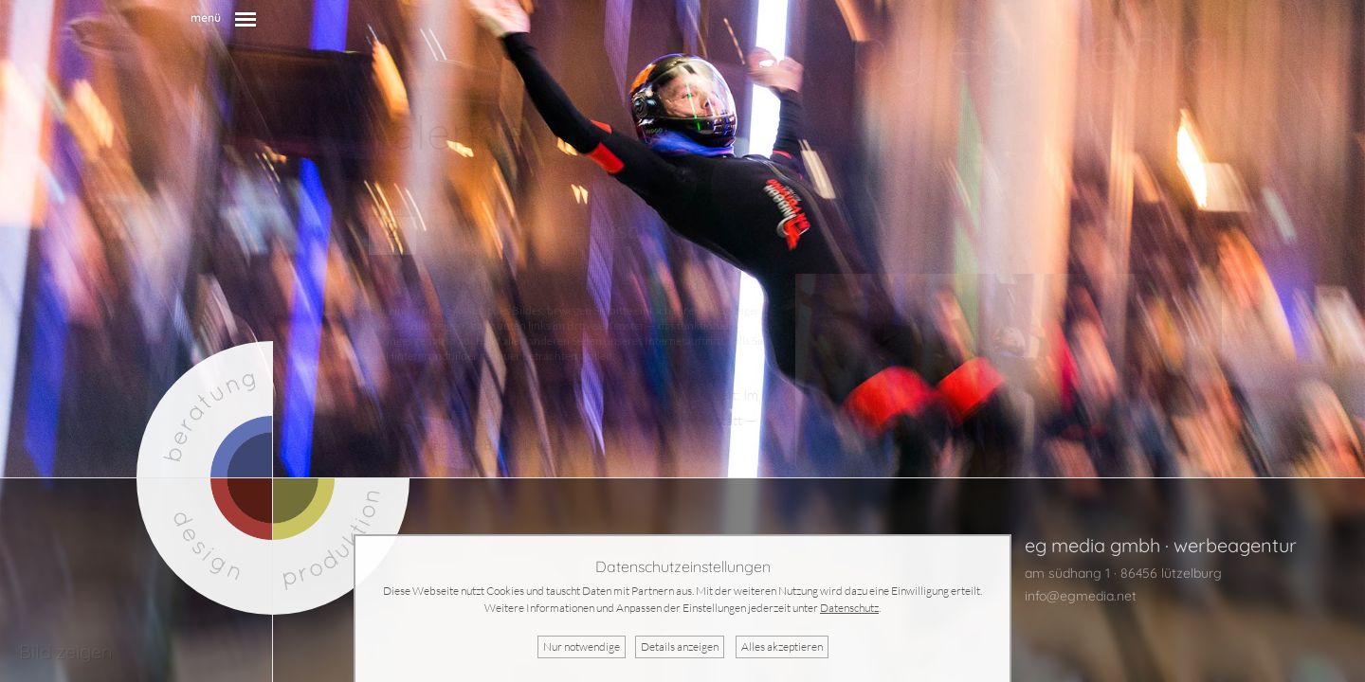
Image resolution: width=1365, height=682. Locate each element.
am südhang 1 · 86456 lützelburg (1123, 573)
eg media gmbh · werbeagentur (1161, 545)
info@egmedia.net (1081, 595)
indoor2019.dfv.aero (622, 445)
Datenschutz (849, 608)
